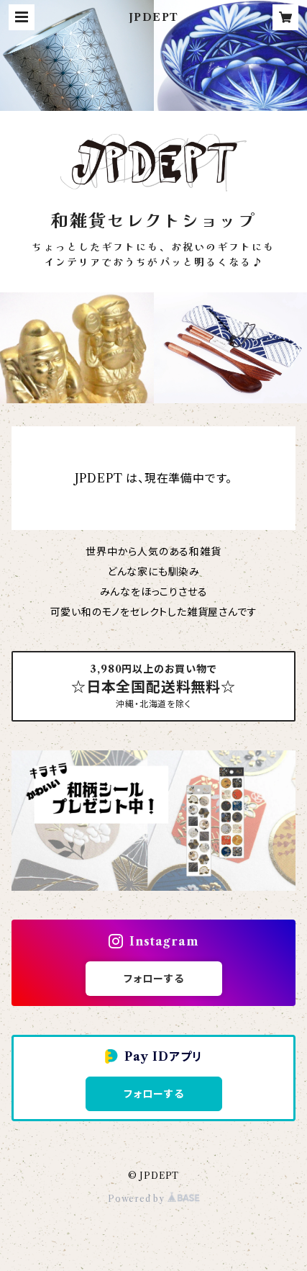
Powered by (153, 1198)
